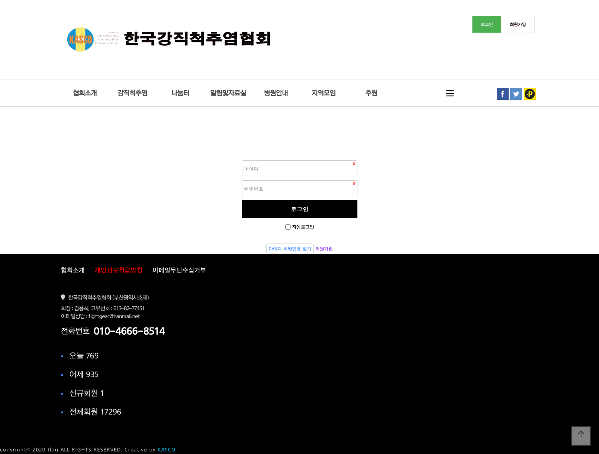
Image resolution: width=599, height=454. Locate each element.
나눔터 (180, 93)
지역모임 (324, 93)
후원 (371, 93)
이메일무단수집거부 (179, 270)
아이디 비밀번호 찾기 (290, 248)
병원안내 (276, 93)
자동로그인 (303, 226)
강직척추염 (132, 93)
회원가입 (324, 248)
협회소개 (85, 93)
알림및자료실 (228, 93)
